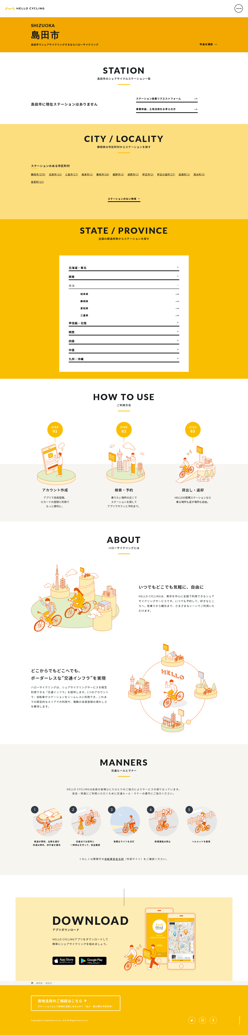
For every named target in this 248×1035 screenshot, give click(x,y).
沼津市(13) (55, 174)
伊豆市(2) (148, 174)
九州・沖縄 (76, 359)
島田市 (48, 983)
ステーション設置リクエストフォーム (158, 98)
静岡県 (84, 301)
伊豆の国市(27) (166, 174)
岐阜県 (84, 294)
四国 (72, 341)
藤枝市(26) (102, 174)
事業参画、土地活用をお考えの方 (156, 109)
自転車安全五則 (114, 859)
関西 (72, 332)
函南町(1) (184, 174)
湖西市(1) (133, 174)
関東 (72, 277)
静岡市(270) (38, 174)
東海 (72, 286)
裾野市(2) (118, 174)
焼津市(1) (87, 174)
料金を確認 (206, 44)
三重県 (84, 315)
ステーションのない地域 (122, 198)
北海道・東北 (78, 268)
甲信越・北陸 (78, 323)
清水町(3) (199, 174)
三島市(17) (71, 174)
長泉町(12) (37, 182)
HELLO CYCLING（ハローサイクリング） (24, 9)
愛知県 (84, 308)
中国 (72, 350)
